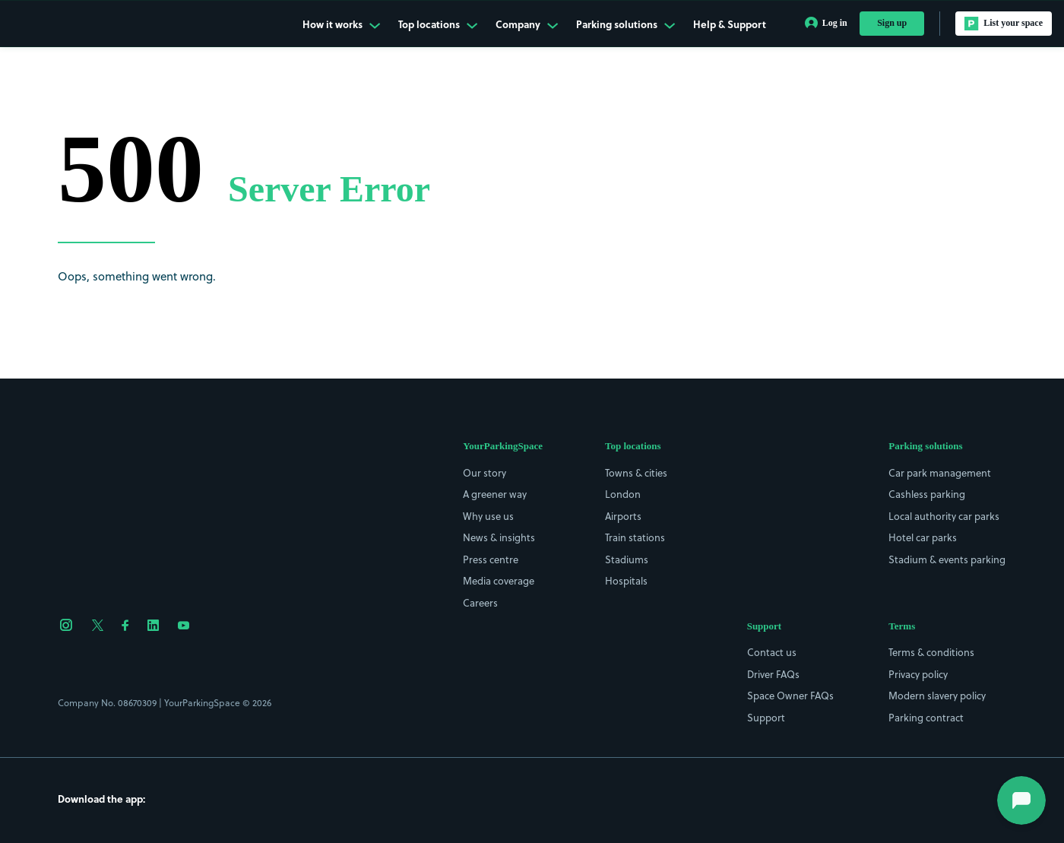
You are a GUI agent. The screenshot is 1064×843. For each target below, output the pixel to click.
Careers (480, 603)
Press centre (490, 559)
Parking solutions (625, 24)
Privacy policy (918, 674)
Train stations (635, 537)
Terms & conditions (931, 652)
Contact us (771, 652)
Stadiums (626, 559)
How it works (341, 24)
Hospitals (626, 581)
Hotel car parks (922, 537)
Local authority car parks (943, 516)
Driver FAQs (773, 674)
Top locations (437, 24)
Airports (623, 516)
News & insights (499, 537)
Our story (484, 473)
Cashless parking (926, 494)
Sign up (892, 22)
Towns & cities (636, 473)
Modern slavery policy (937, 695)
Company (527, 24)
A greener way (495, 494)
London (623, 494)
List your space (1003, 24)
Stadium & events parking (946, 559)
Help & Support (729, 24)
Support (766, 717)
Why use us (488, 516)
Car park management (939, 473)
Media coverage (498, 581)
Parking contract (926, 717)
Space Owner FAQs (790, 695)
